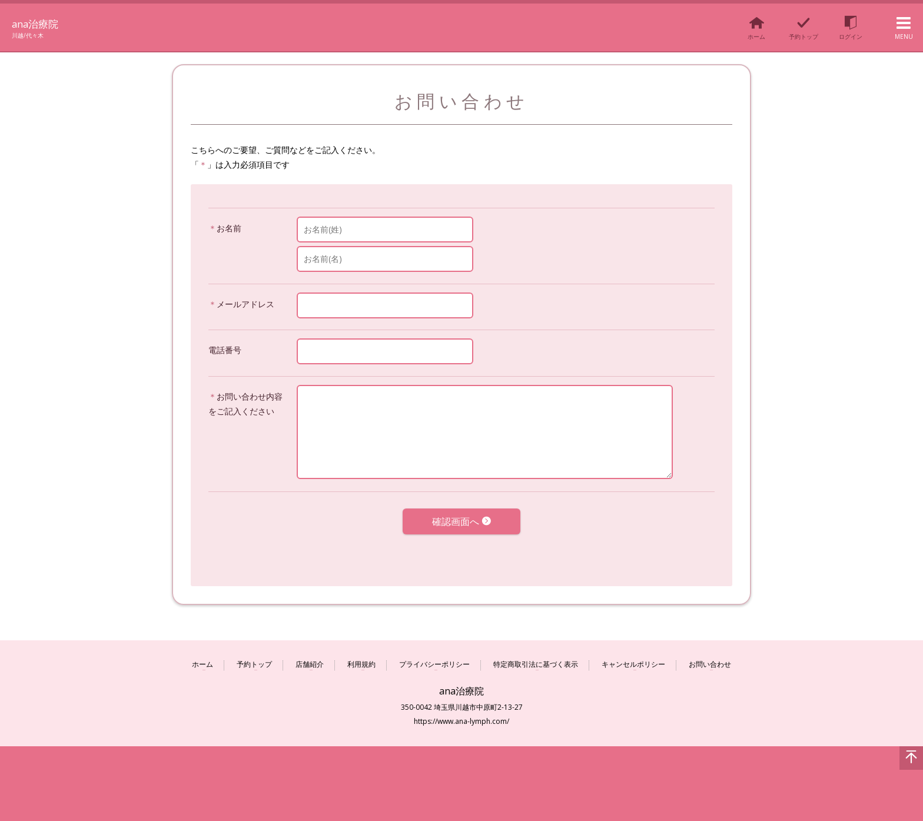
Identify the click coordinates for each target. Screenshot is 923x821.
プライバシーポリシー (434, 657)
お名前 (229, 228)
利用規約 (361, 657)
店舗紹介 (310, 657)
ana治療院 (43, 22)
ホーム (202, 657)
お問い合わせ (710, 657)
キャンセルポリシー (633, 657)
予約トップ (254, 657)
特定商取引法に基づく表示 (535, 657)
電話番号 (224, 349)
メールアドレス (245, 304)
